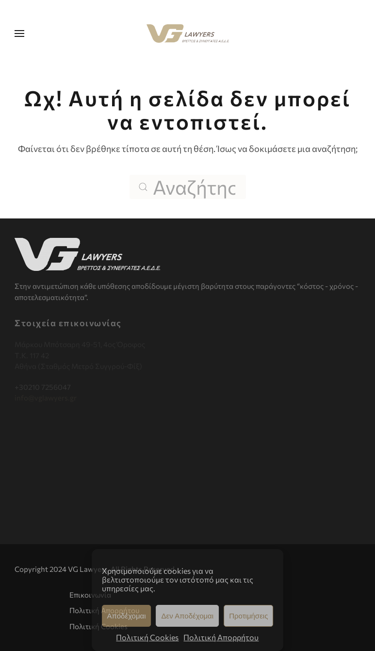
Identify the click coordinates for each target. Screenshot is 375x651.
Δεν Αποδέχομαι (188, 616)
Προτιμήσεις (248, 616)
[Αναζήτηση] (188, 187)
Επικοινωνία (90, 594)
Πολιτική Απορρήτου (221, 637)
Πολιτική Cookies (147, 637)
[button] (19, 33)
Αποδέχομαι (126, 616)
